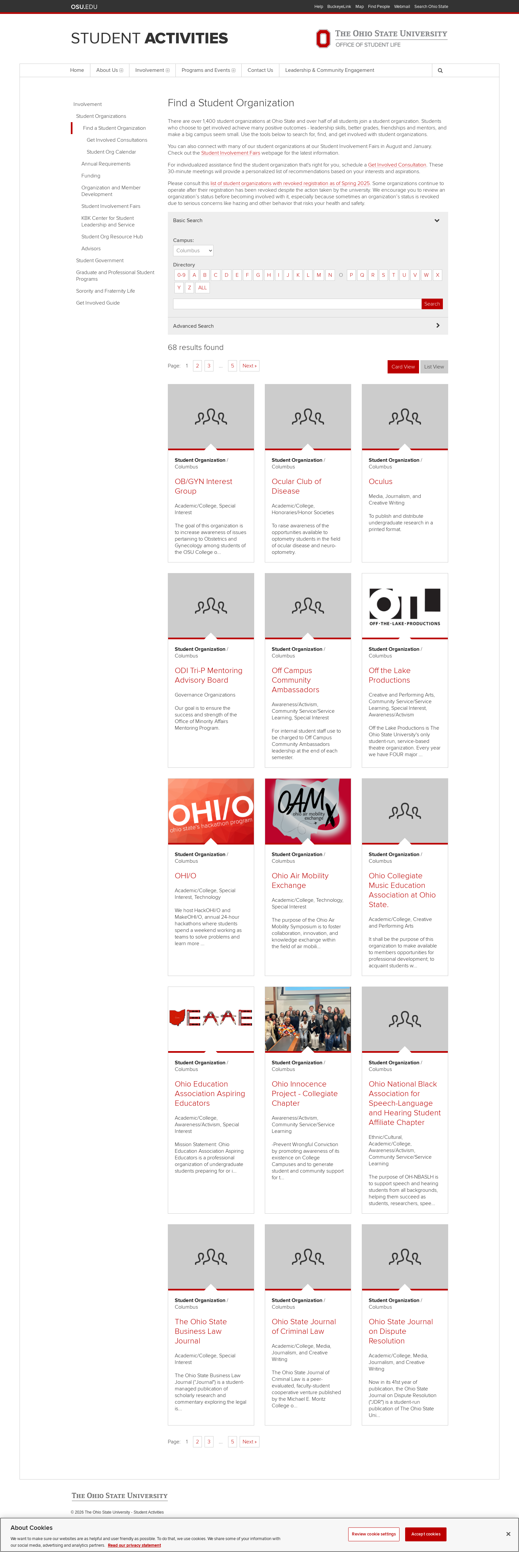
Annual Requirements (105, 164)
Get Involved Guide (98, 303)
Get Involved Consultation (397, 165)
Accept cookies (426, 1543)
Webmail (402, 6)
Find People (379, 6)
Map (359, 6)
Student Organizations (101, 116)
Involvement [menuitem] (152, 70)
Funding (90, 175)
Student (149, 38)
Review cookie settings (374, 1543)
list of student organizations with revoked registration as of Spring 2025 (290, 183)
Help (318, 6)
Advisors (91, 248)
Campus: (183, 240)
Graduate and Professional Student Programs (115, 275)
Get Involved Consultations (117, 140)
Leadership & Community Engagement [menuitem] (329, 70)
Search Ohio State (431, 6)
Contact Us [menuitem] (260, 70)
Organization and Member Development (111, 191)
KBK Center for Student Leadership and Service (108, 221)
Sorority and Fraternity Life (105, 291)
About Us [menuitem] (109, 70)
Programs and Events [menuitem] (208, 70)
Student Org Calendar (111, 152)
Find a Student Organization (114, 128)
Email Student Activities (133, 1526)
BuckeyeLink (339, 6)
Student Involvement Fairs (110, 206)
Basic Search (188, 220)
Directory (184, 265)
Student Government (99, 260)
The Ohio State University (84, 7)
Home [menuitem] (77, 70)
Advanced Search (193, 326)
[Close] (508, 1543)
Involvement (87, 104)
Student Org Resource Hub (112, 236)
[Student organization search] (297, 304)
